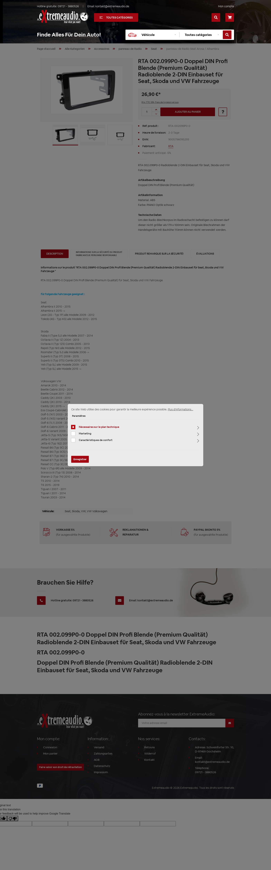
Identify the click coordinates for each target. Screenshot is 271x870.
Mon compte (226, 6)
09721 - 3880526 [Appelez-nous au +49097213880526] (68, 6)
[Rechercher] (216, 17)
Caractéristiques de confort (95, 440)
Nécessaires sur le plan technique (99, 427)
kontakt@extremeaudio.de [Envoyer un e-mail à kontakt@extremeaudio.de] (112, 6)
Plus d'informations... (180, 409)
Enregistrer (80, 459)
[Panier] (229, 17)
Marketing (85, 433)
